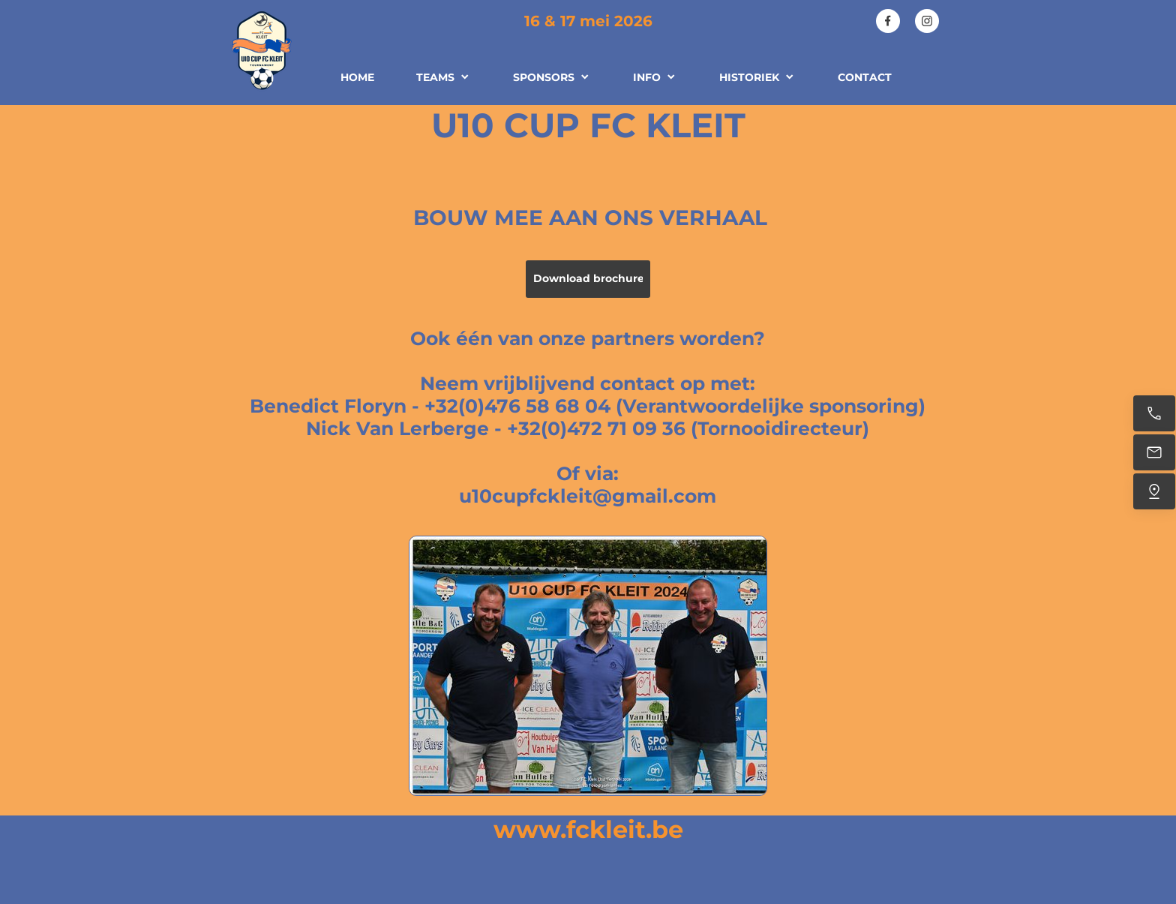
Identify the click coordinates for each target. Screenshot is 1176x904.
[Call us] (1154, 413)
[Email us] (1154, 452)
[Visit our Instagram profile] (927, 21)
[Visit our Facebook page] (888, 21)
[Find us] (1154, 491)
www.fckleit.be (588, 829)
